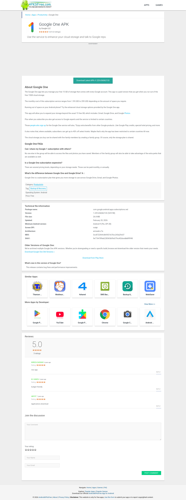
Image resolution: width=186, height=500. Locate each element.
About (55, 497)
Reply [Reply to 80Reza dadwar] (158, 372)
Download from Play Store (93, 258)
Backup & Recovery (38, 188)
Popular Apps (90, 491)
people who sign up (38, 125)
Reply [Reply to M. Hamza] (158, 389)
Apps (146, 5)
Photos (127, 113)
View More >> (149, 304)
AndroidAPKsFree (45, 497)
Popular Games (102, 491)
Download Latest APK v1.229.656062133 (93, 80)
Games (159, 5)
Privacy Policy (64, 497)
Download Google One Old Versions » (40, 252)
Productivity (42, 15)
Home (27, 15)
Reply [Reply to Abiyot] (158, 406)
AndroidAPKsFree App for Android (101, 493)
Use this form (109, 497)
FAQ (105, 488)
